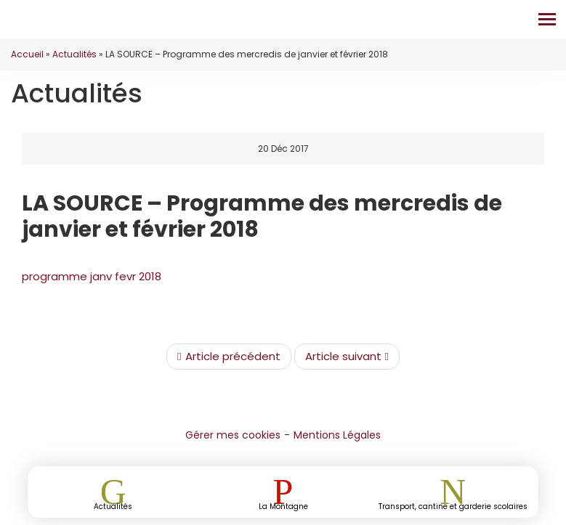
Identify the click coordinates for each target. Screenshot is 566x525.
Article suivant (347, 356)
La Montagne (283, 505)
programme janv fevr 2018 (91, 276)
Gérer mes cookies (232, 435)
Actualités (74, 54)
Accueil (27, 54)
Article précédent (228, 356)
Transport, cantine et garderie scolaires (453, 505)
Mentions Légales (337, 435)
